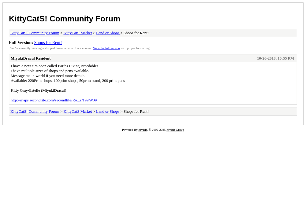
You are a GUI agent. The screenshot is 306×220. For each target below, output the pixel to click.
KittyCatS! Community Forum (64, 18)
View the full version (106, 48)
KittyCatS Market (77, 33)
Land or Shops (108, 33)
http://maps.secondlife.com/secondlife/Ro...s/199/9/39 (54, 100)
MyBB (142, 129)
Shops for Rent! (48, 42)
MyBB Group (175, 129)
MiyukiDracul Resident (30, 58)
